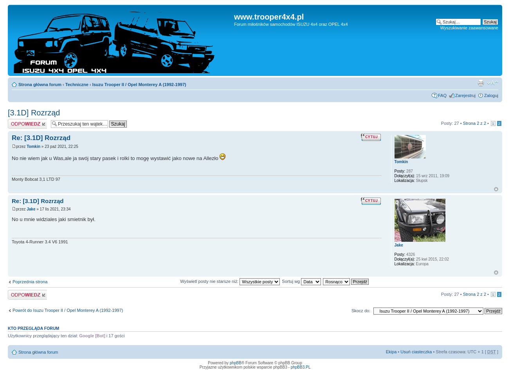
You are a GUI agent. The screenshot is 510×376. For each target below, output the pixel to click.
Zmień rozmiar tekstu (492, 82)
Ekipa (391, 351)
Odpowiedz (27, 124)
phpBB (235, 363)
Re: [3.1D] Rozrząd (41, 138)
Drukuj (480, 82)
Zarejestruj (465, 95)
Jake (31, 209)
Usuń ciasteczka (416, 351)
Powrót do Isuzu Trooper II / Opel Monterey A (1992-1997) (68, 310)
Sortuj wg (301, 281)
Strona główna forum (39, 84)
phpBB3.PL (301, 367)
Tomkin (33, 146)
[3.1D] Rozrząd (34, 112)
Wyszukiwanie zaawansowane (469, 27)
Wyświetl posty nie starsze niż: (230, 281)
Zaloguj (491, 95)
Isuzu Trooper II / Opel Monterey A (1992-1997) (139, 84)
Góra (496, 189)
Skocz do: (360, 310)
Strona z (474, 123)
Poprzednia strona (30, 281)
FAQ (442, 95)
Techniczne (76, 84)
